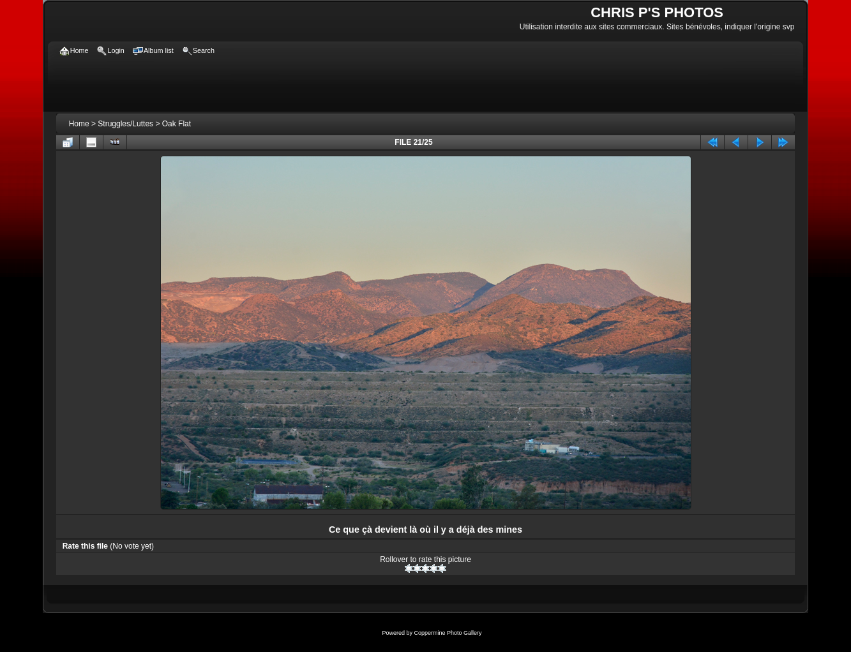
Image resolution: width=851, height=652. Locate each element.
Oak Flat (176, 123)
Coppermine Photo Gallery (447, 633)
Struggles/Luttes (125, 123)
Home (79, 123)
